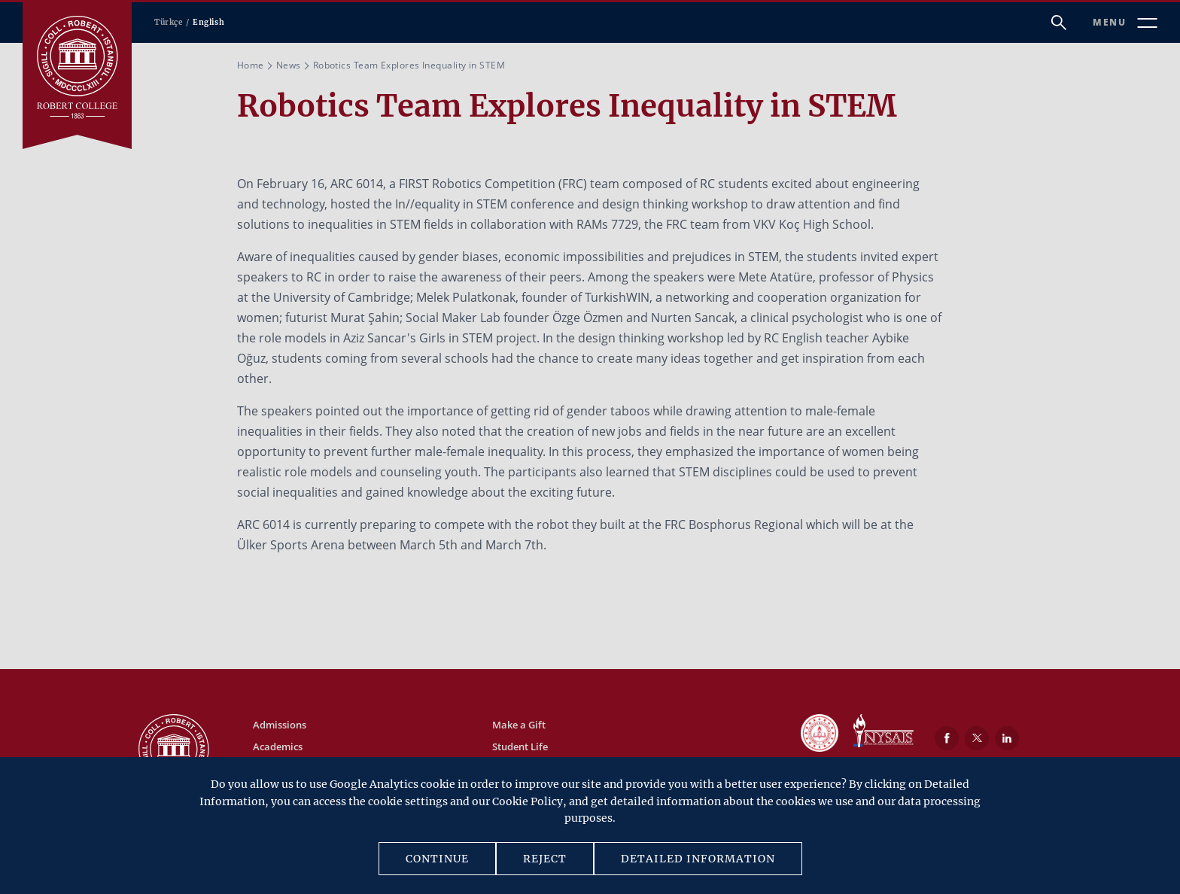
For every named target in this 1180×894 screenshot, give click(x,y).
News (288, 65)
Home (250, 65)
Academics (278, 746)
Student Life (520, 746)
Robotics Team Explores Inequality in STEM (409, 65)
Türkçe (168, 22)
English (208, 22)
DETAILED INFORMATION (698, 858)
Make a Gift (519, 724)
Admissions (279, 724)
